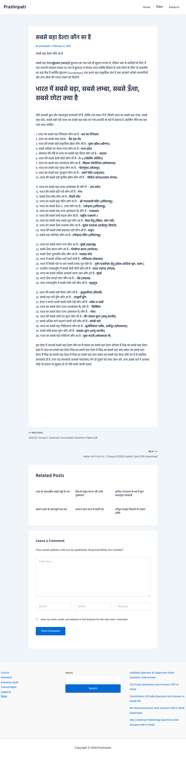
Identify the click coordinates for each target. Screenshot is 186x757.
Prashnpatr (15, 7)
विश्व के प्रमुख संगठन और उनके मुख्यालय (89, 495)
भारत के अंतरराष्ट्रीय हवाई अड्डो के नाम (53, 493)
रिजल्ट (159, 7)
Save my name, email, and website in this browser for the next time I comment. (84, 621)
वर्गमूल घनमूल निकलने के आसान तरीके (130, 513)
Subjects (174, 7)
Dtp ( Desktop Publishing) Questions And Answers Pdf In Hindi (155, 722)
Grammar (7, 677)
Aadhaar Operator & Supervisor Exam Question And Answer (153, 675)
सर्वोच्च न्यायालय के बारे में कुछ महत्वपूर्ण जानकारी (129, 495)
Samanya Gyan (10, 682)
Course (5, 673)
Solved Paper (9, 687)
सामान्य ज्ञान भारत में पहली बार (89, 511)
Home (146, 7)
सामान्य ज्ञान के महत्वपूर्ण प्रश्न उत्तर (51, 511)
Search (69, 673)
